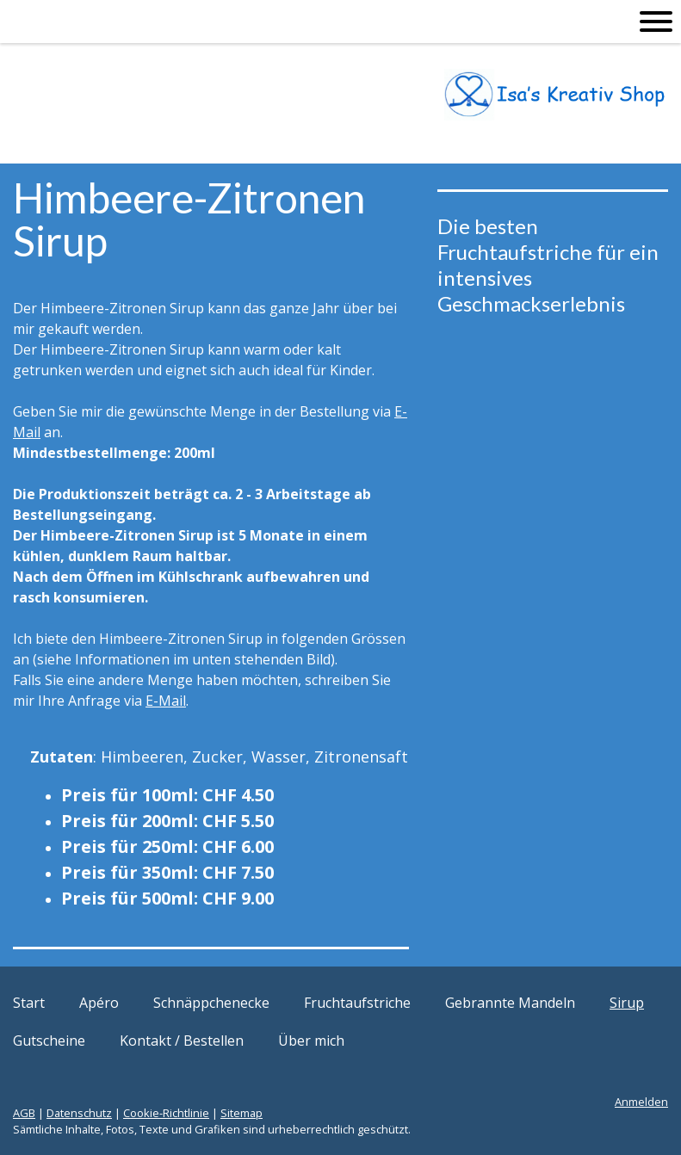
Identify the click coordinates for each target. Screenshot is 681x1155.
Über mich (311, 1040)
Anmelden (641, 1101)
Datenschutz (79, 1113)
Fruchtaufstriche (357, 1002)
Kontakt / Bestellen (182, 1040)
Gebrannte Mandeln (510, 1002)
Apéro (99, 1002)
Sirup (627, 1002)
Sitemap (241, 1113)
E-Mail (165, 700)
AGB (24, 1113)
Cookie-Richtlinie (166, 1113)
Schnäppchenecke (211, 1002)
